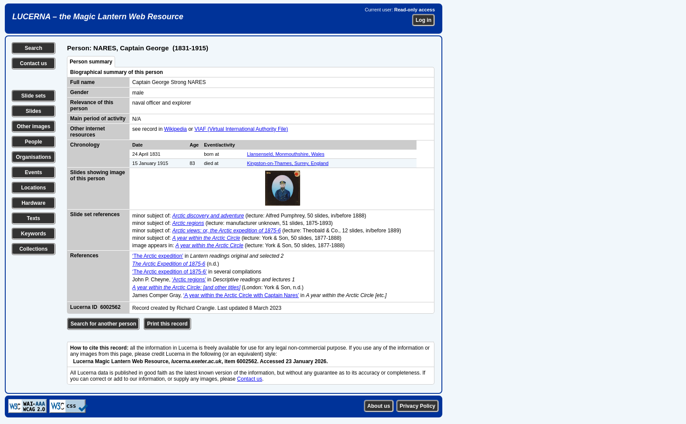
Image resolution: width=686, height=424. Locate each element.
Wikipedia (175, 129)
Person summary (91, 62)
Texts (33, 218)
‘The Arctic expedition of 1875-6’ (169, 272)
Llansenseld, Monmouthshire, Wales (286, 154)
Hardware (33, 203)
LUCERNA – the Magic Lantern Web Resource (97, 16)
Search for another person (103, 324)
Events (33, 172)
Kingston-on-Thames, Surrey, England (288, 163)
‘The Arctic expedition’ (157, 256)
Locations (33, 188)
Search (33, 48)
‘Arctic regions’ (189, 280)
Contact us (33, 63)
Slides (33, 111)
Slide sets (33, 96)
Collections (33, 249)
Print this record (167, 324)
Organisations (33, 157)
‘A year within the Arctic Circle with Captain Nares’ (241, 295)
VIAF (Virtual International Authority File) (241, 129)
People (33, 142)
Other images (33, 126)
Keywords (33, 234)
